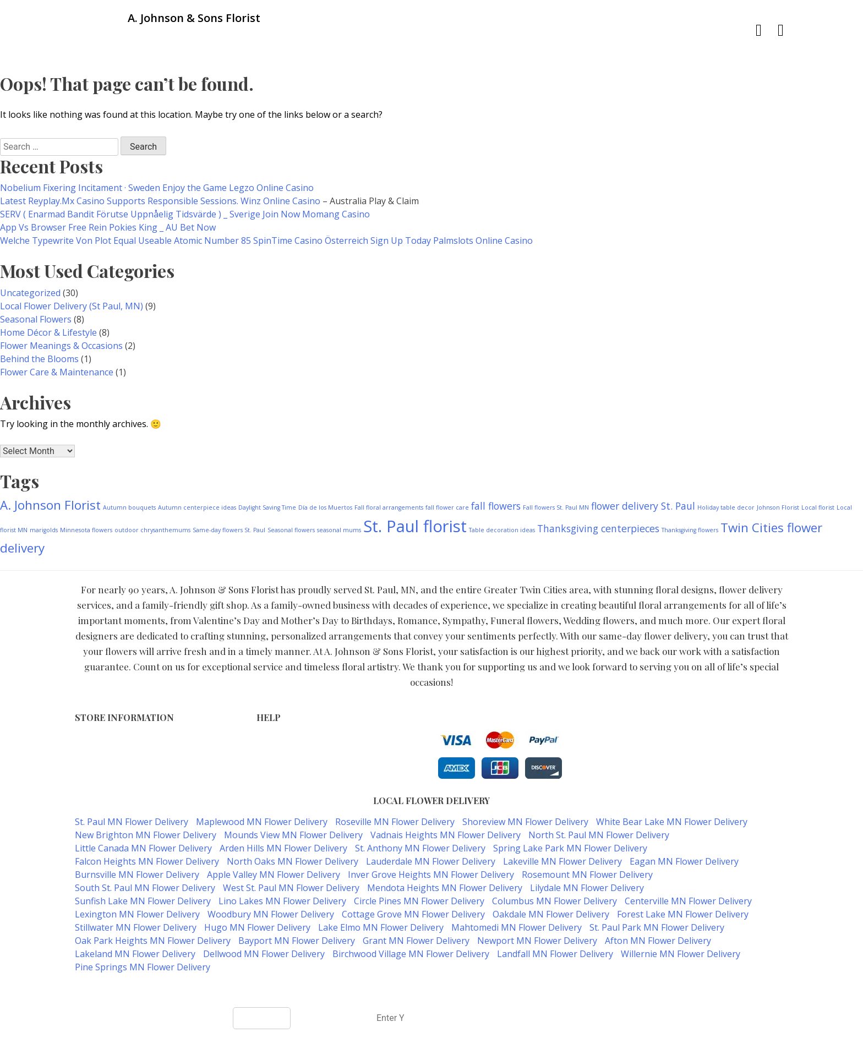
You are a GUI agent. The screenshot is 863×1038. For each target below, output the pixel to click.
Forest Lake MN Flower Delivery (683, 914)
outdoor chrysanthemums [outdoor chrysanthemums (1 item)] (152, 530)
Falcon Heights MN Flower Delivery (147, 861)
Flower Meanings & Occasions (61, 346)
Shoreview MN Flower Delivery (525, 822)
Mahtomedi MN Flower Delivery (516, 927)
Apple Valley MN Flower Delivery (273, 874)
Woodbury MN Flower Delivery (270, 914)
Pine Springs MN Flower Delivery (142, 967)
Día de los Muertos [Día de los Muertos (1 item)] (325, 507)
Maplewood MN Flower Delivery (261, 822)
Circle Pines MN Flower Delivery (419, 901)
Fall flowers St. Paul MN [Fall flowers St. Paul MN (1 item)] (556, 507)
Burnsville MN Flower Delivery (137, 874)
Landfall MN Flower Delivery (555, 954)
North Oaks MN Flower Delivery (292, 861)
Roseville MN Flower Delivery (395, 822)
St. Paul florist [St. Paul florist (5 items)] (415, 526)
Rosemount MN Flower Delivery (587, 874)
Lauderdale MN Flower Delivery (430, 861)
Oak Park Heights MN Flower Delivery (153, 941)
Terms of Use (282, 740)
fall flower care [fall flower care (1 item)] (447, 507)
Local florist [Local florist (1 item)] (817, 507)
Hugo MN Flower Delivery (257, 927)
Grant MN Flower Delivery (416, 941)
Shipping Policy (285, 763)
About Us (274, 774)
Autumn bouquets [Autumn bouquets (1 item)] (129, 507)
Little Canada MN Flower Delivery (143, 848)
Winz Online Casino (280, 201)
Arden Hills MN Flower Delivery (283, 848)
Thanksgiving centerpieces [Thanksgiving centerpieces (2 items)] (598, 528)
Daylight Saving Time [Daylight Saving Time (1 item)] (267, 507)
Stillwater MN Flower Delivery (135, 927)
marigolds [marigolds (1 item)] (44, 530)
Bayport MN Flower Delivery (296, 941)
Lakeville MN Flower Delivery (562, 861)
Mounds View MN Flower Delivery (293, 835)
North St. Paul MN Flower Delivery (598, 835)
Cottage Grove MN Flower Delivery (413, 914)
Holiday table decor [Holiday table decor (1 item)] (726, 507)
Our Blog (273, 786)
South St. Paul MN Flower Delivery (145, 888)
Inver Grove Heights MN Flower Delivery (431, 874)
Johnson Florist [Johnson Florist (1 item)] (778, 507)
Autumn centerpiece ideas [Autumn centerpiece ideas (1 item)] (197, 507)
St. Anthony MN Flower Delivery (420, 848)
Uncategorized (30, 293)
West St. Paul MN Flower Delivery (291, 888)
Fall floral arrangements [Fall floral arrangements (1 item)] (388, 507)
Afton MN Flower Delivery (658, 941)
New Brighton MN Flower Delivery (145, 835)
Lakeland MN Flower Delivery (135, 954)
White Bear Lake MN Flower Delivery (671, 822)
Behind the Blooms (39, 359)
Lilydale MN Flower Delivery (587, 888)
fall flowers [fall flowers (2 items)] (496, 505)
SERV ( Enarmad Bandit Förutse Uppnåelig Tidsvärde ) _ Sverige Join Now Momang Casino (185, 214)
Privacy (269, 751)
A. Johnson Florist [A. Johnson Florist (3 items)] (50, 504)
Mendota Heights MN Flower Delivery (444, 888)
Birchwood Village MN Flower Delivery (410, 954)
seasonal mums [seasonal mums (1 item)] (339, 530)
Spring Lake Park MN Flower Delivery (570, 848)
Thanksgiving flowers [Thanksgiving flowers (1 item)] (690, 530)
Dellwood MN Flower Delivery (264, 954)
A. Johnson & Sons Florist (391, 989)
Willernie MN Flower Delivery (680, 954)
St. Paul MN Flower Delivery (131, 822)
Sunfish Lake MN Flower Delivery (143, 901)
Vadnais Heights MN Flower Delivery (445, 835)
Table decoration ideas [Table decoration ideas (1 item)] (502, 530)
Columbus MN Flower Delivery (554, 901)
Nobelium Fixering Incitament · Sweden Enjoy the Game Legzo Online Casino (157, 188)
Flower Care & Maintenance (56, 372)
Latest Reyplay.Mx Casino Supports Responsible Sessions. (120, 201)
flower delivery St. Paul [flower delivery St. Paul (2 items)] (643, 505)
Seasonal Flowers (36, 319)
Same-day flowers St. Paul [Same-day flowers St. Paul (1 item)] (229, 530)
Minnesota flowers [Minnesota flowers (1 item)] (86, 530)
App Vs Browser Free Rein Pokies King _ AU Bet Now (108, 227)
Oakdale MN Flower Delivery (551, 914)
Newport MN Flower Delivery (537, 941)
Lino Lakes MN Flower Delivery (282, 901)
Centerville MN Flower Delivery (688, 901)
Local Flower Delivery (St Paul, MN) (71, 306)
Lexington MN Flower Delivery (137, 914)
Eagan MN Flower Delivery (684, 861)
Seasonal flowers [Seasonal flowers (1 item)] (291, 530)
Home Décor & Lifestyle (48, 332)
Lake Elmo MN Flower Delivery (381, 927)
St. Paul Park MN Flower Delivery (656, 927)
